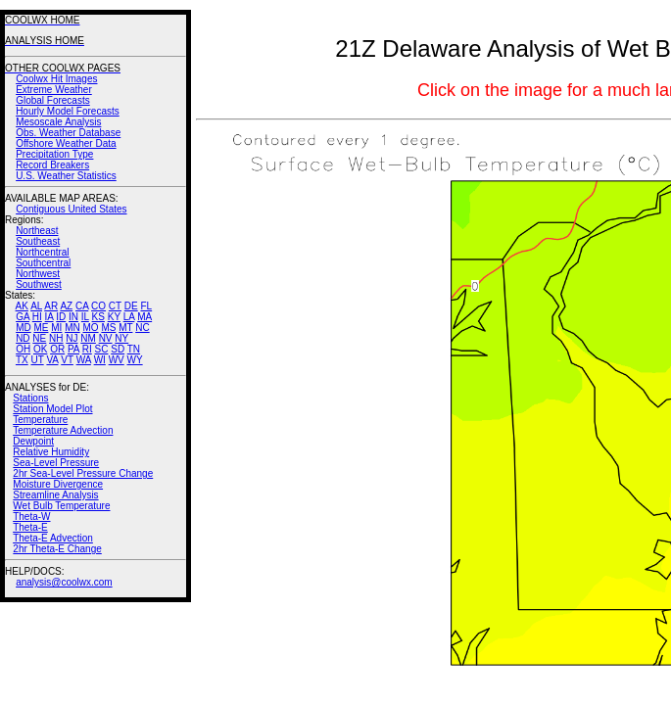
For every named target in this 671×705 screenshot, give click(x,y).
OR (57, 349)
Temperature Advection (63, 430)
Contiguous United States (71, 209)
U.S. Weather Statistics (66, 175)
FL (146, 306)
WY (135, 359)
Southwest (39, 284)
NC (142, 327)
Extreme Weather (54, 89)
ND (22, 338)
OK (40, 349)
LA (129, 316)
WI (100, 359)
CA (81, 306)
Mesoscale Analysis (58, 122)
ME (40, 327)
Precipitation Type (54, 154)
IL (85, 316)
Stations (30, 398)
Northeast (37, 230)
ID (61, 316)
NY (121, 338)
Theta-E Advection (53, 538)
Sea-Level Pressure (56, 462)
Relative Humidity (51, 451)
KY (114, 316)
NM (88, 338)
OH (23, 349)
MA (144, 316)
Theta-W (31, 516)
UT (37, 359)
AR (51, 306)
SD (117, 349)
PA (73, 349)
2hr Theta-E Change (57, 548)
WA (83, 359)
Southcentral (43, 263)
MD (23, 327)
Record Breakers (52, 165)
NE (39, 338)
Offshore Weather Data (66, 143)
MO (90, 327)
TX (22, 359)
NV (106, 338)
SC (102, 349)
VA (52, 359)
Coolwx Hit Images (56, 78)
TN (133, 349)
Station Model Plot (52, 408)
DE (131, 306)
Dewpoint (33, 441)
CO (98, 306)
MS (108, 327)
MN (72, 327)
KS (98, 316)
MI (56, 327)
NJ (71, 338)
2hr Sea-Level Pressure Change (83, 473)
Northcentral (42, 252)
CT (115, 306)
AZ (66, 306)
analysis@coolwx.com (64, 582)
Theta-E (30, 527)
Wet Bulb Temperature (61, 505)
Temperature (40, 419)
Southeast (38, 241)
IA (49, 316)
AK (22, 306)
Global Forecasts (53, 100)
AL (36, 306)
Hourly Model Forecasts (68, 111)
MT (125, 327)
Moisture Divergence (58, 484)
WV (116, 359)
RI (87, 349)
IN (73, 316)
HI (37, 316)
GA (22, 316)
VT (67, 359)
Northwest (38, 273)
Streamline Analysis (55, 495)
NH (56, 338)
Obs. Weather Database (68, 132)
